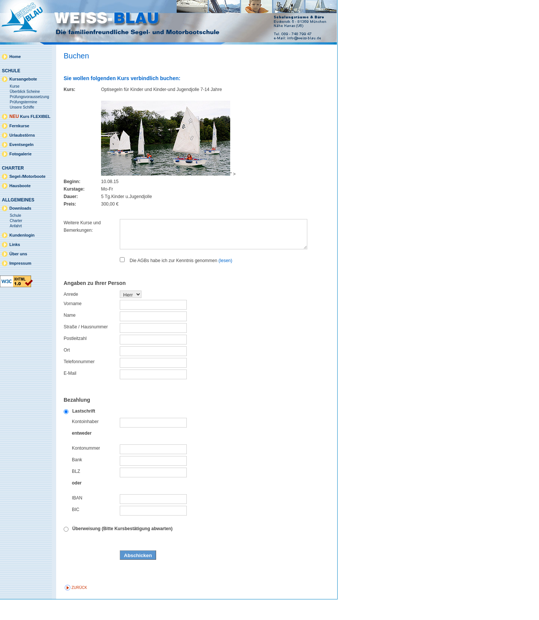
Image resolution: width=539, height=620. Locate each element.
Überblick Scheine (25, 91)
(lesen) (225, 281)
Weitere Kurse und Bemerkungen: (82, 226)
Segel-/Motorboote (27, 176)
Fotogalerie (20, 154)
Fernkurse (19, 126)
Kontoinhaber (85, 442)
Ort (67, 370)
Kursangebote (23, 79)
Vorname (73, 324)
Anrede (71, 314)
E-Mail (70, 393)
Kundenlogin (21, 235)
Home (15, 56)
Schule (15, 215)
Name (70, 335)
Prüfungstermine (23, 102)
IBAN (77, 518)
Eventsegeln (21, 144)
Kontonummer (86, 468)
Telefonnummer (79, 382)
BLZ (76, 492)
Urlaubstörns (22, 135)
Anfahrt (16, 226)
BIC (75, 530)
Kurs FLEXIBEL (30, 116)
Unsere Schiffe (22, 107)
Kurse (14, 86)
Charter (16, 221)
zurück (79, 608)
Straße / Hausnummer (86, 347)
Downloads (20, 208)
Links (14, 244)
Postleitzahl (75, 359)
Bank (77, 480)
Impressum (20, 263)
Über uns (18, 254)
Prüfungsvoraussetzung (29, 97)
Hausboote (20, 185)
